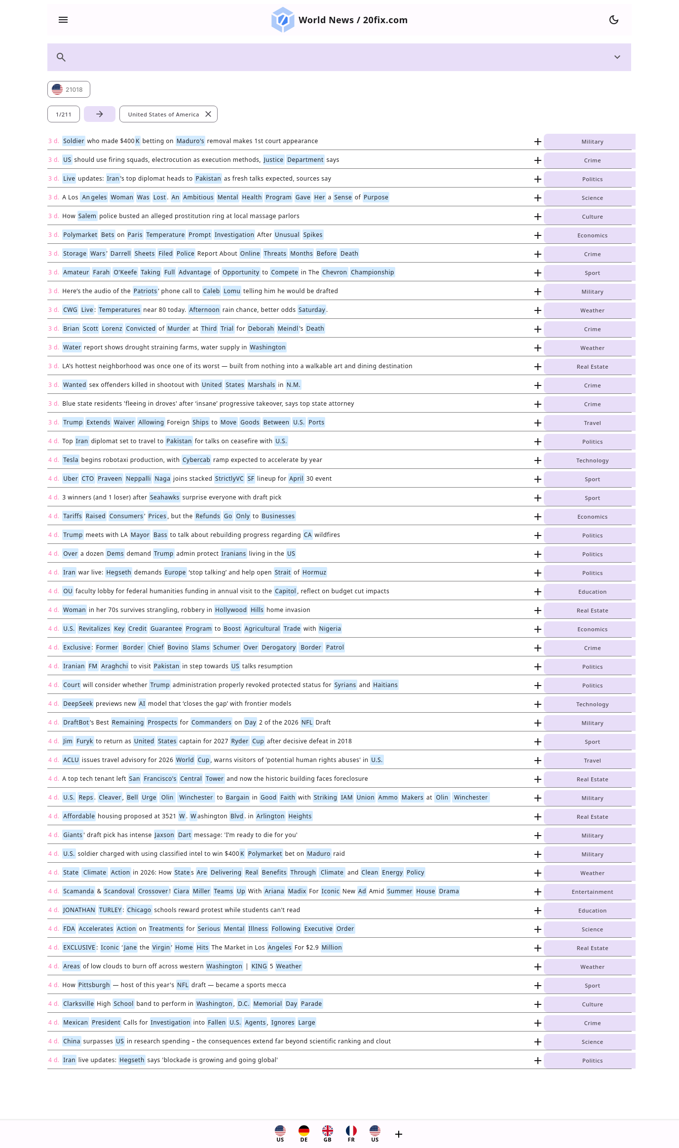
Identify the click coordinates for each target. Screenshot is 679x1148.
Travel (592, 422)
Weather (592, 310)
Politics (592, 179)
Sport (592, 272)
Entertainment (592, 891)
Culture (592, 216)
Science (593, 197)
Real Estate (592, 366)
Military (593, 141)
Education (592, 591)
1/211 (64, 114)
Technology (592, 460)
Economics (592, 235)
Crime (592, 160)
